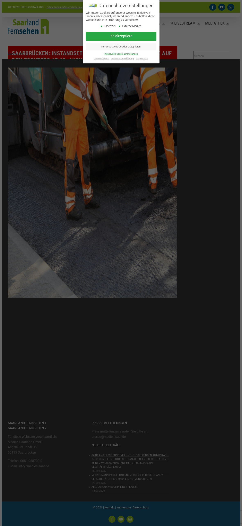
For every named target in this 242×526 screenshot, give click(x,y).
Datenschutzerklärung (122, 58)
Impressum (142, 58)
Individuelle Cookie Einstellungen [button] (121, 54)
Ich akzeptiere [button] (121, 36)
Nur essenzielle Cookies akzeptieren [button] (121, 46)
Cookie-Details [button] (101, 58)
